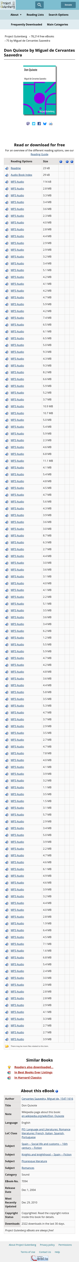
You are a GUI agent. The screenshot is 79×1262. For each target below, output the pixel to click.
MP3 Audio (17, 182)
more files (27, 1046)
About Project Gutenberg (22, 1244)
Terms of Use (28, 1252)
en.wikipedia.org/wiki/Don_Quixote (43, 1116)
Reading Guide (39, 154)
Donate (68, 4)
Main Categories (57, 24)
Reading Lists (35, 14)
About (16, 15)
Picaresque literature (34, 1161)
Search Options (58, 14)
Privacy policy (47, 1244)
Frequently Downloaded (26, 24)
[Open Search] (39, 4)
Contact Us (45, 1252)
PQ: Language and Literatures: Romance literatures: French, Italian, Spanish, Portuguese (46, 1133)
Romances (28, 1168)
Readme (16, 168)
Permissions (65, 1244)
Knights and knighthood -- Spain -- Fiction (47, 1154)
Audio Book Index (21, 175)
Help (57, 1252)
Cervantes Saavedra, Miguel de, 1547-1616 (47, 1099)
